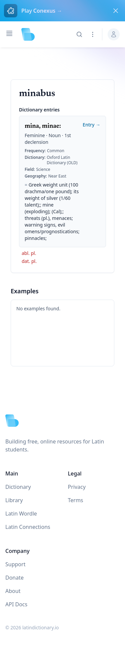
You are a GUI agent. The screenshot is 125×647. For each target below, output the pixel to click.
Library (14, 500)
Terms (75, 500)
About (12, 591)
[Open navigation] (9, 33)
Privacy (77, 487)
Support (15, 564)
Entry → (91, 124)
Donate (14, 577)
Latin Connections (27, 527)
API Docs (16, 604)
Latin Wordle (21, 513)
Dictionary (18, 487)
